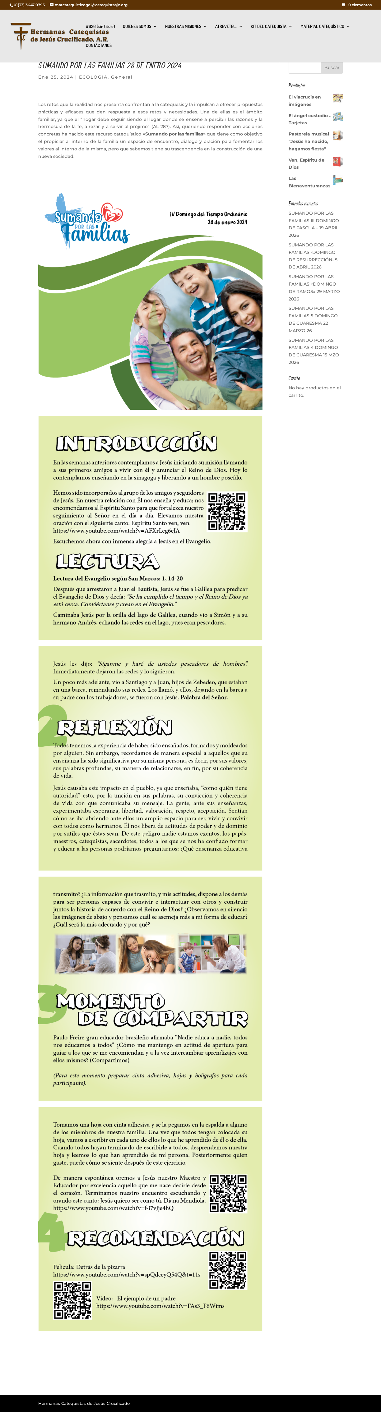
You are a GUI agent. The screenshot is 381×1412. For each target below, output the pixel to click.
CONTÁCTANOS (99, 45)
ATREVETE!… (226, 26)
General (122, 77)
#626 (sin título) (100, 26)
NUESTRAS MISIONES (183, 26)
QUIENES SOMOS (137, 26)
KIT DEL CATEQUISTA (268, 26)
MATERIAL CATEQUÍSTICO (322, 26)
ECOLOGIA (93, 77)
